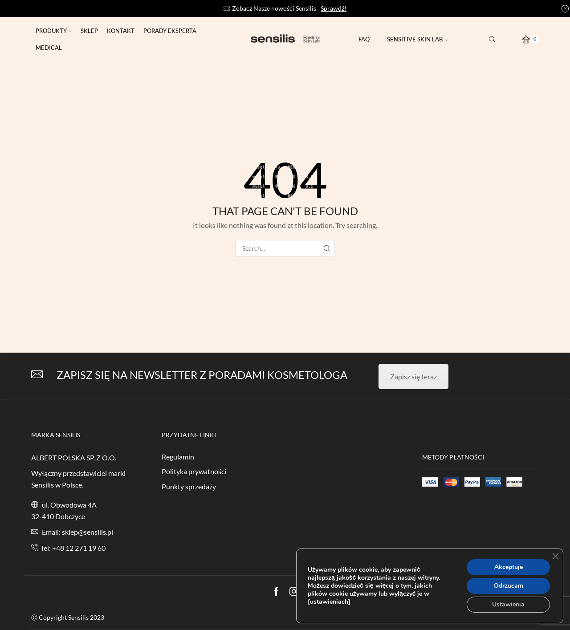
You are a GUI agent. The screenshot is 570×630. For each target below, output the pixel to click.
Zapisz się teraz (413, 376)
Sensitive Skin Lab (417, 39)
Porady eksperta (169, 30)
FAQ (364, 39)
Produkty (54, 30)
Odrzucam (508, 585)
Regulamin (178, 456)
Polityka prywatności (194, 471)
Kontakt (120, 30)
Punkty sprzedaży (189, 486)
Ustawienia (508, 604)
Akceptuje (508, 567)
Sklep (89, 30)
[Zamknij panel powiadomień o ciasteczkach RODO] (555, 556)
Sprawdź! (333, 8)
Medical (49, 47)
